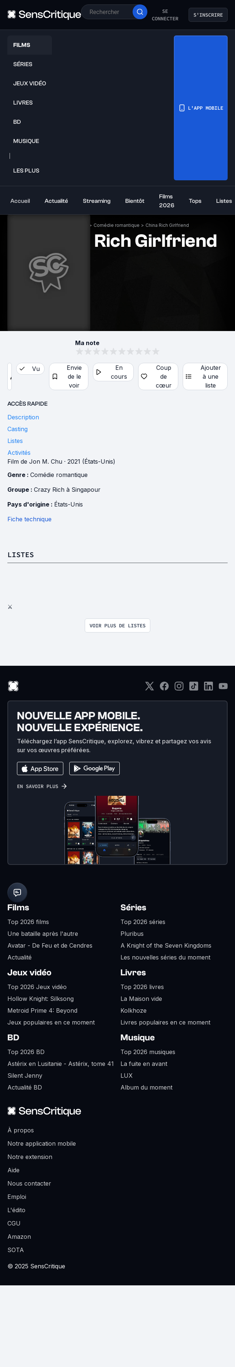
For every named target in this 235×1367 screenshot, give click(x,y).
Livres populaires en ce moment (165, 1022)
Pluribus (132, 933)
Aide (13, 1170)
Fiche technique (29, 519)
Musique (137, 1038)
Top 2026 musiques (147, 1052)
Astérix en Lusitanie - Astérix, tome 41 (60, 1063)
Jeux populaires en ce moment (51, 1022)
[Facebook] (164, 688)
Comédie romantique (117, 225)
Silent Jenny (24, 1075)
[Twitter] (149, 688)
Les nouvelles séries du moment (165, 957)
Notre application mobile (41, 1143)
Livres (133, 973)
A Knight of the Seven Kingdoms (165, 945)
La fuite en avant (143, 1063)
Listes (20, 554)
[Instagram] (179, 688)
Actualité (19, 957)
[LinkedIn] (208, 688)
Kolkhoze (133, 1010)
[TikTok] (193, 688)
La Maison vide (141, 998)
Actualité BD (24, 1087)
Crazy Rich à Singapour (67, 489)
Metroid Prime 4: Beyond (42, 1010)
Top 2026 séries (142, 921)
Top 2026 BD (26, 1052)
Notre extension (29, 1156)
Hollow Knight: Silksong (40, 998)
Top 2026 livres (142, 987)
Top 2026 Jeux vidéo (37, 987)
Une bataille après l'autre (42, 933)
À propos (20, 1130)
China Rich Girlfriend (167, 225)
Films (18, 908)
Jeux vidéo (29, 973)
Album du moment (146, 1087)
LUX (126, 1075)
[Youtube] (223, 688)
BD (13, 1038)
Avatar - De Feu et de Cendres (49, 945)
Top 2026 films (28, 921)
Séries (133, 908)
